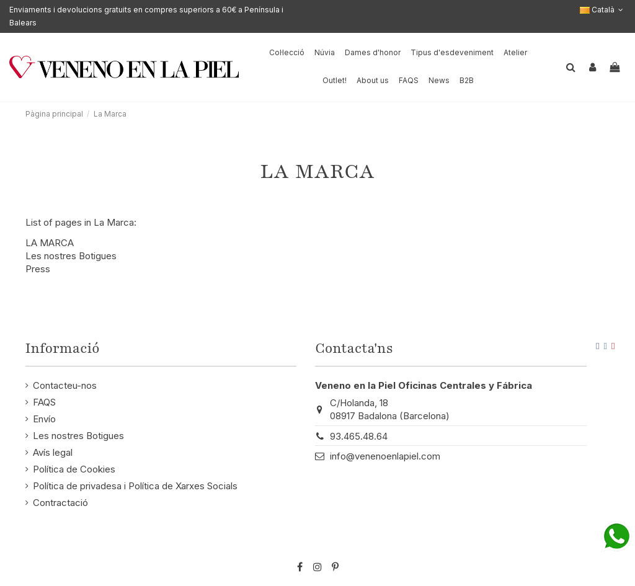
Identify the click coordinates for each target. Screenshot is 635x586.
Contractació (60, 502)
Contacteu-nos (65, 385)
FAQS (44, 402)
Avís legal (53, 452)
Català (603, 9)
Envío (44, 419)
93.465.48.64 (359, 436)
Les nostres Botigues (71, 256)
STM (583, 546)
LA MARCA (49, 243)
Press (37, 269)
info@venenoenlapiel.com (385, 456)
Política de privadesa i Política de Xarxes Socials (135, 486)
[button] (373, 81)
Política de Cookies (74, 469)
